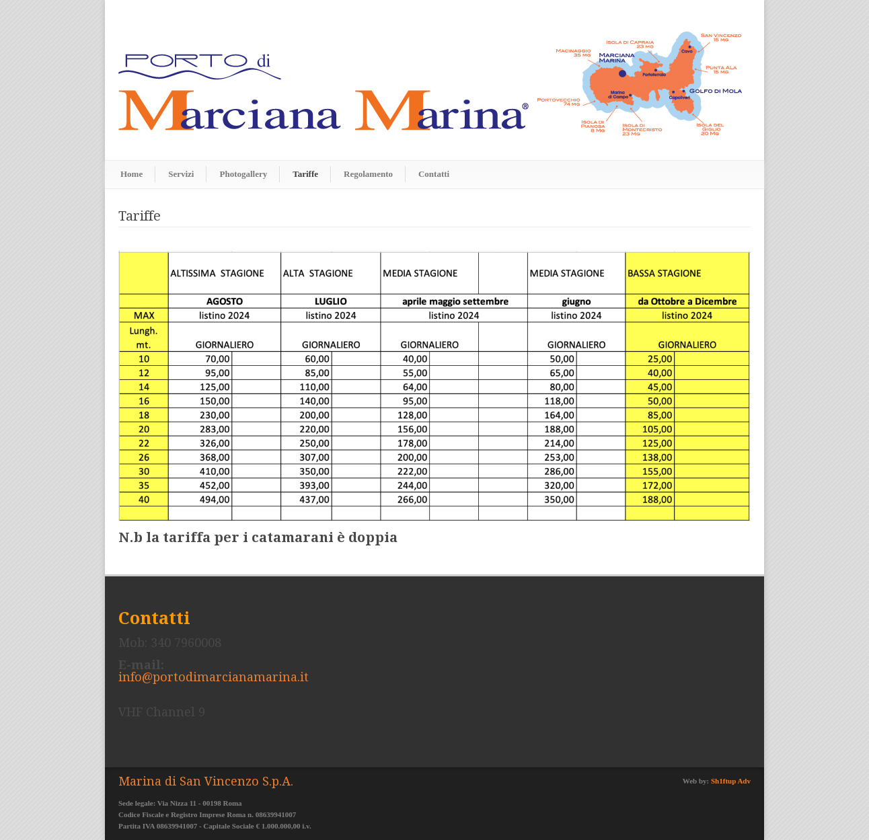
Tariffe (305, 174)
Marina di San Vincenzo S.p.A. (205, 781)
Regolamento (368, 174)
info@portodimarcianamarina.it (213, 677)
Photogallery (243, 174)
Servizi (181, 174)
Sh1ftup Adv (731, 781)
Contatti (433, 174)
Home (131, 174)
